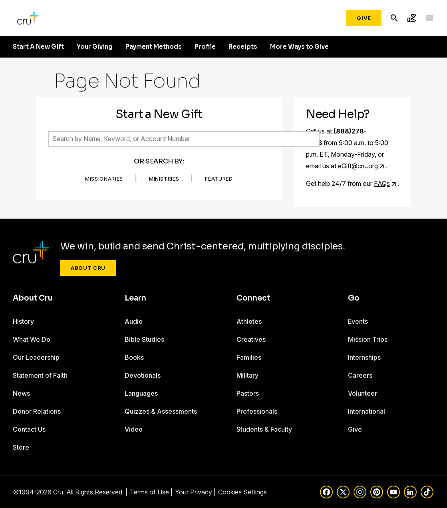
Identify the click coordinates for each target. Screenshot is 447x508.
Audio (134, 321)
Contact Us (29, 429)
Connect (253, 298)
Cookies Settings (242, 492)
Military (247, 375)
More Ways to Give (299, 46)
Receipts (242, 46)
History (23, 321)
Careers (360, 375)
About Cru (88, 268)
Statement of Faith (40, 375)
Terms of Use (149, 492)
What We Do (31, 339)
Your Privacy (193, 492)
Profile (205, 46)
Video (134, 429)
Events (358, 321)
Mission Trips (367, 339)
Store (21, 447)
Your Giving (95, 46)
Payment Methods (153, 46)
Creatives (251, 339)
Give (364, 18)
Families (248, 357)
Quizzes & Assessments (161, 411)
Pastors (247, 393)
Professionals (256, 411)
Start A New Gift (38, 46)
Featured (218, 178)
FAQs (382, 183)
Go (354, 298)
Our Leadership (36, 357)
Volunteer (362, 393)
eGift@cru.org (358, 166)
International (366, 411)
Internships (364, 357)
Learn (135, 298)
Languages (141, 393)
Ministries (164, 178)
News (21, 393)
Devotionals (143, 375)
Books (134, 357)
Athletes (249, 321)
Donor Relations (37, 411)
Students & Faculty (264, 429)
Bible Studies (144, 339)
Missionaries (104, 178)
